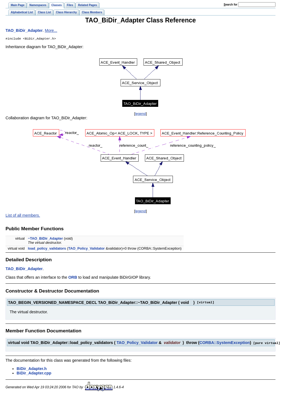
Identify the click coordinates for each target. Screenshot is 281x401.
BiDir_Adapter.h (32, 369)
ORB (72, 278)
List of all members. (23, 216)
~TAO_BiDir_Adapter (45, 239)
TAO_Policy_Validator (86, 249)
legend (140, 114)
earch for (230, 4)
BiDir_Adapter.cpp (34, 373)
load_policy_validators (47, 249)
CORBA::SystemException (224, 343)
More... (51, 30)
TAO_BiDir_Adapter (24, 30)
